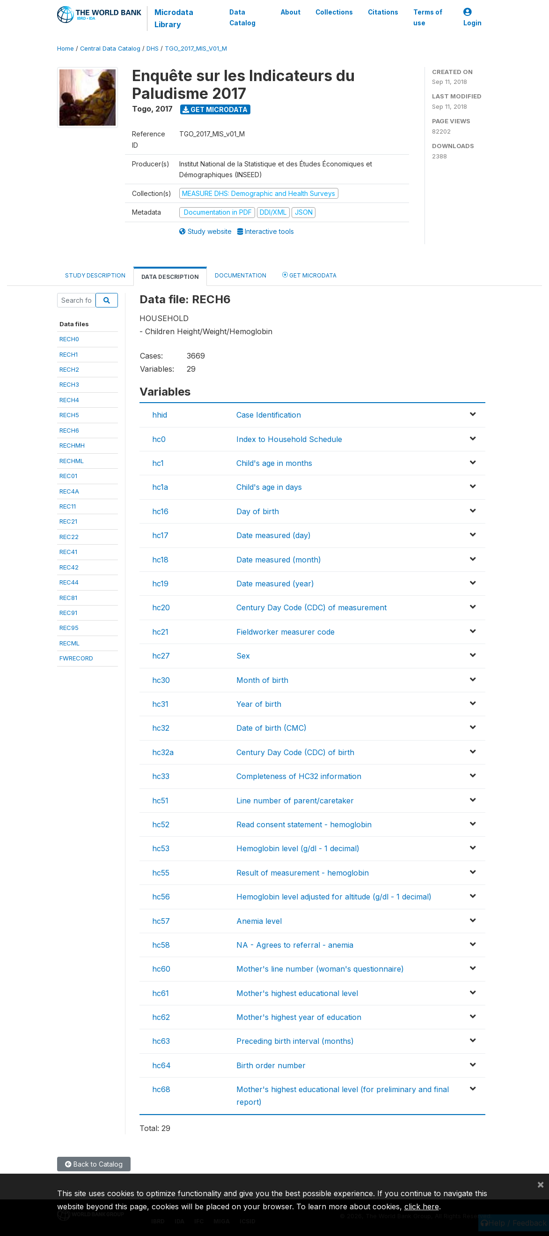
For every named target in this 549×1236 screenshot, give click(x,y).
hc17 (160, 535)
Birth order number (271, 1065)
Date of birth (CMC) (271, 728)
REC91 (68, 612)
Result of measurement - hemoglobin (302, 872)
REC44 (69, 582)
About (290, 12)
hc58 (161, 945)
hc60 (161, 969)
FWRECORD (76, 658)
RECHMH (72, 445)
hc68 (161, 1089)
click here (421, 1206)
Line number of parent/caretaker (295, 800)
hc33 (160, 776)
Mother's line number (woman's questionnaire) (320, 969)
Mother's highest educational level (297, 993)
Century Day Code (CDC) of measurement (311, 607)
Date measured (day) (273, 535)
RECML (69, 643)
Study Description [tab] (95, 275)
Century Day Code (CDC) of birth (295, 752)
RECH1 (68, 354)
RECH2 (69, 369)
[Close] (540, 1184)
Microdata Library (173, 18)
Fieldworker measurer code (285, 632)
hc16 (160, 511)
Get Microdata (215, 109)
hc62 (161, 1017)
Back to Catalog (94, 1164)
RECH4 (69, 400)
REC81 (68, 597)
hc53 (160, 848)
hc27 (161, 655)
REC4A (69, 491)
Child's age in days (269, 487)
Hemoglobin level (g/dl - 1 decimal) (297, 848)
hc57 (161, 921)
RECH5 (69, 415)
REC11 (67, 506)
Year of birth (258, 704)
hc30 (161, 680)
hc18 (160, 559)
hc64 (161, 1065)
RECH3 (69, 384)
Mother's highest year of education (298, 1017)
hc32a (163, 752)
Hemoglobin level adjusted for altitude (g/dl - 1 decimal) (334, 896)
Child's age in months (274, 463)
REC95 (69, 627)
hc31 (160, 704)
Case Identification (268, 414)
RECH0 (69, 339)
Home (65, 48)
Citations (382, 12)
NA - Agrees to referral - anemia (294, 945)
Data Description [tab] (170, 276)
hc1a (160, 487)
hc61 (160, 993)
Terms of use (427, 17)
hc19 (160, 583)
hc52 (160, 824)
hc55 (160, 872)
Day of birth (257, 511)
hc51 (160, 800)
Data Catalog (242, 17)
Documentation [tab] (240, 275)
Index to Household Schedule (289, 439)
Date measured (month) (278, 559)
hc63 (161, 1041)
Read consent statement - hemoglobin (304, 824)
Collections (333, 12)
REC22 (69, 536)
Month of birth (262, 680)
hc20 (161, 607)
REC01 (68, 475)
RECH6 (69, 430)
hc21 (160, 632)
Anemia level (259, 921)
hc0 (159, 439)
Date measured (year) (275, 583)
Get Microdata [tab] (309, 275)
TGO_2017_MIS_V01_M (196, 48)
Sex (243, 655)
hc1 (158, 463)
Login (472, 17)
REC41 (68, 551)
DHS (152, 48)
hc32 (160, 728)
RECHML (71, 460)
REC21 (68, 521)
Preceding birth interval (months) (295, 1041)
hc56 (161, 896)
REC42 (69, 567)
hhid (159, 414)
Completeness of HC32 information (298, 776)
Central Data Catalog (110, 48)
